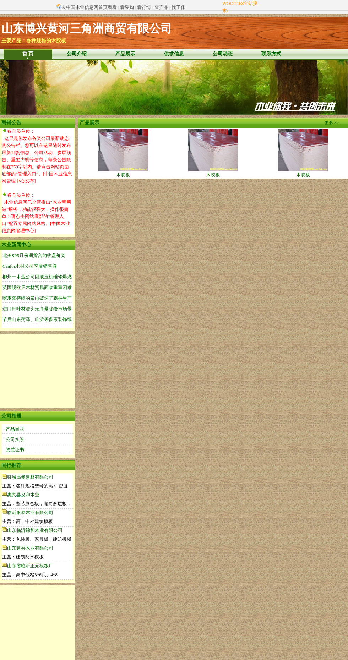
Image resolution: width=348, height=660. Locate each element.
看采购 (127, 7)
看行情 (144, 7)
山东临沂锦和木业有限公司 (34, 530)
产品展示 (125, 53)
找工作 (178, 7)
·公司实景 (14, 439)
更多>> (331, 122)
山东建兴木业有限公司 (30, 548)
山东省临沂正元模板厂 (30, 565)
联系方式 (271, 53)
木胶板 (123, 172)
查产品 (161, 7)
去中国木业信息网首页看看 (89, 7)
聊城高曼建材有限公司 (30, 477)
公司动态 (223, 53)
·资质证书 (14, 449)
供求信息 (174, 53)
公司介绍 (77, 53)
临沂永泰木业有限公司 (30, 512)
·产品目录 (14, 429)
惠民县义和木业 (23, 494)
